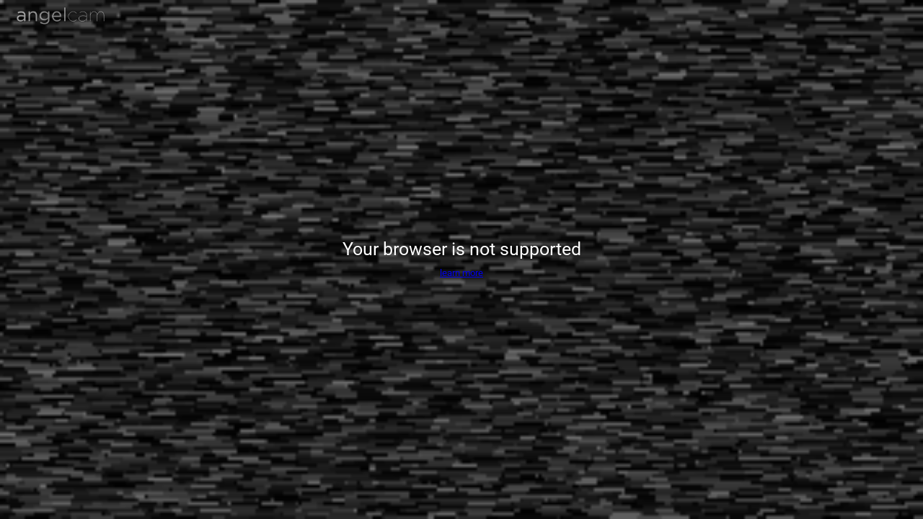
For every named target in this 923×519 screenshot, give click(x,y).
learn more (461, 272)
